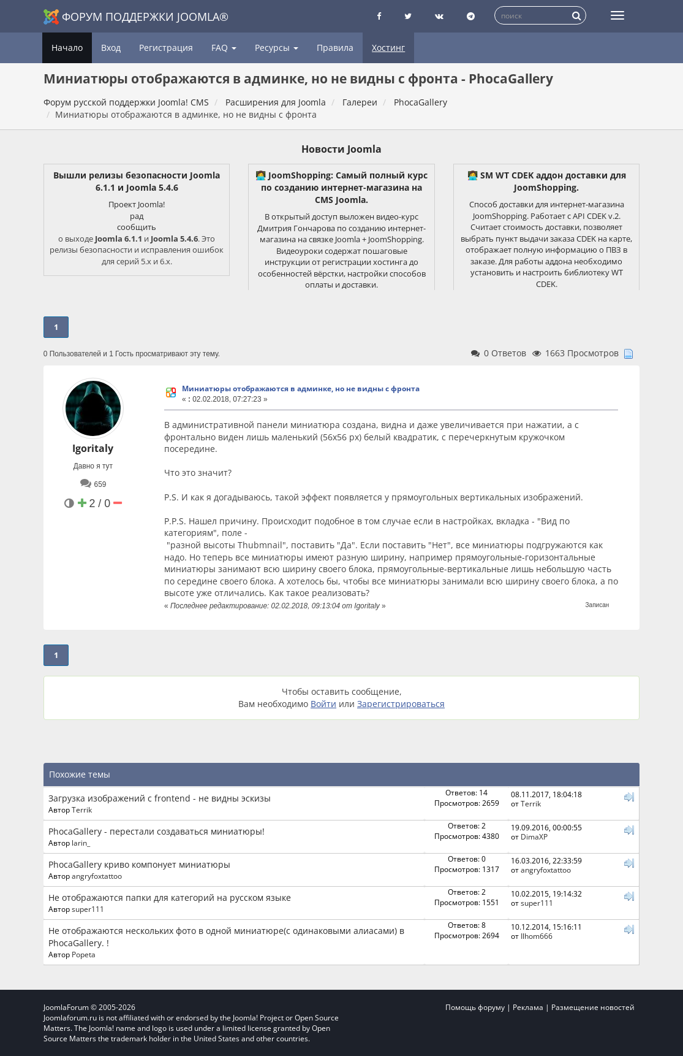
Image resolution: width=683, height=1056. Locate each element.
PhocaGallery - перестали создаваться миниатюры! (156, 831)
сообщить (136, 226)
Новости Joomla (341, 149)
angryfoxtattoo (97, 876)
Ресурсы (276, 47)
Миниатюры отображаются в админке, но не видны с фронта (301, 388)
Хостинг (388, 47)
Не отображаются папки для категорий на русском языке (169, 897)
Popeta (84, 954)
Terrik (82, 809)
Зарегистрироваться (401, 704)
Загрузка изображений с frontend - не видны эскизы (159, 798)
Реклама (528, 1007)
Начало (67, 47)
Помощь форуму (475, 1007)
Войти (323, 704)
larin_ (81, 842)
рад (136, 215)
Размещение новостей (593, 1007)
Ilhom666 (537, 936)
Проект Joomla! (136, 204)
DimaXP (534, 836)
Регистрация (166, 47)
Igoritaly (92, 448)
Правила (335, 47)
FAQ (223, 47)
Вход (111, 47)
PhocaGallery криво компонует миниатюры (139, 864)
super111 (88, 909)
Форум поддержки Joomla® (135, 17)
